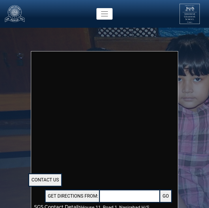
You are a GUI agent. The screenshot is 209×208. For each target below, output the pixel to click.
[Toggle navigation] (104, 14)
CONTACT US (45, 180)
